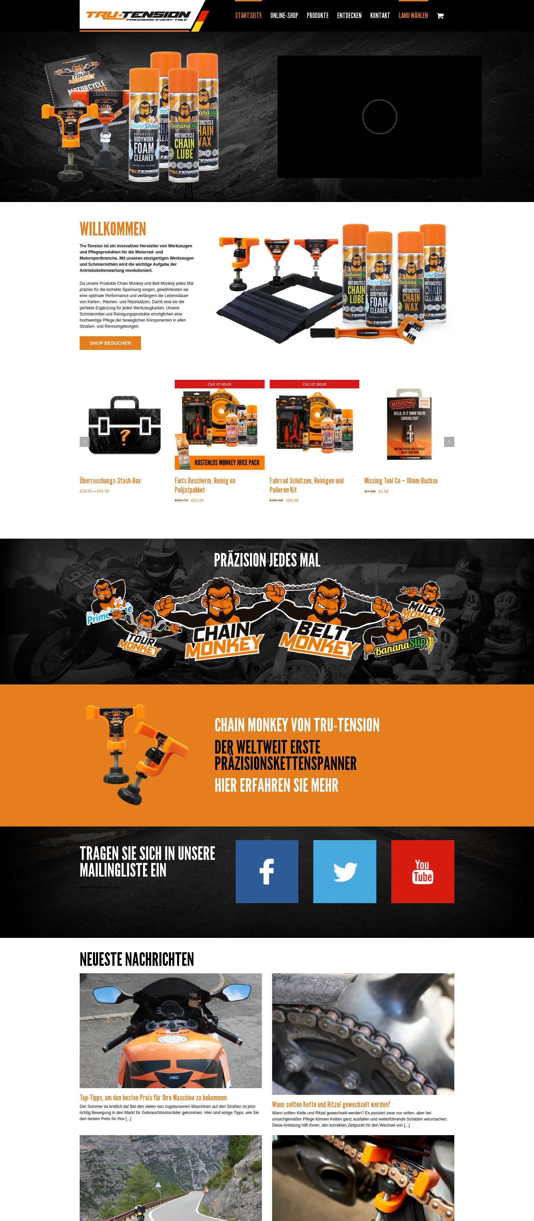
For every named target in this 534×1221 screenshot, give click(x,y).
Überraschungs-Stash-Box (110, 480)
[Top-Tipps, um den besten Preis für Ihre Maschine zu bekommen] (171, 1030)
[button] (85, 442)
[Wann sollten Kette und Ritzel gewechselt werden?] (363, 1034)
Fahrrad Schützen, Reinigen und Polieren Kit (307, 485)
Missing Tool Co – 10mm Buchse (401, 480)
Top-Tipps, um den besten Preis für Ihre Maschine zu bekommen (153, 1097)
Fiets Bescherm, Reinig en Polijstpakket (205, 485)
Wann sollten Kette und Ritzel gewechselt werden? (331, 1104)
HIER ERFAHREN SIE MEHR (277, 786)
